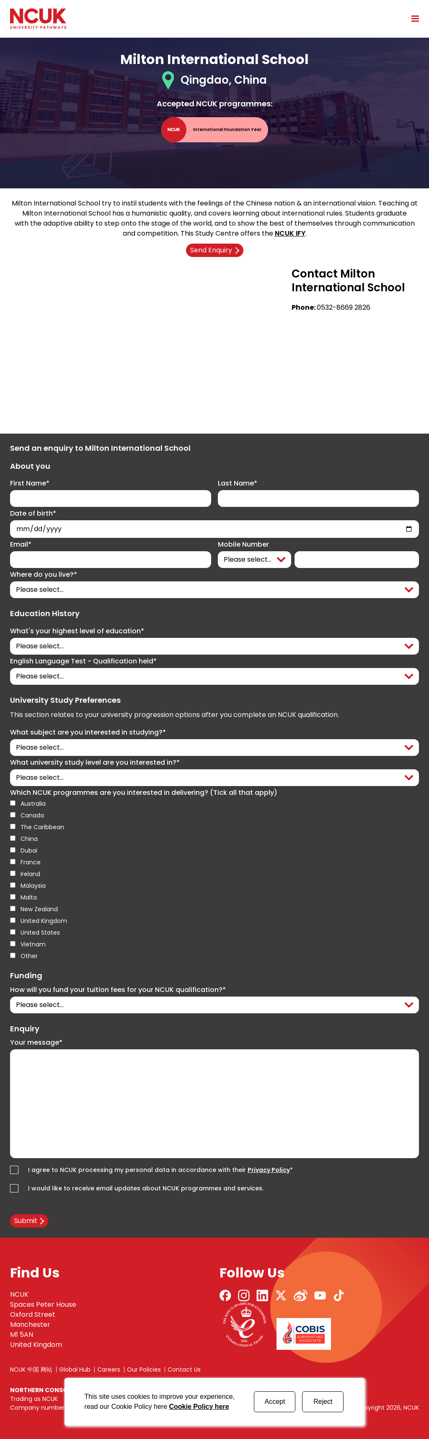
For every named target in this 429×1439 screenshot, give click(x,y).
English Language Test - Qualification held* (83, 661)
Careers (108, 1369)
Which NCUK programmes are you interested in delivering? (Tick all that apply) (143, 793)
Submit (25, 1221)
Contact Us (184, 1369)
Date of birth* (33, 513)
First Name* (29, 483)
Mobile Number (243, 544)
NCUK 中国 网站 (31, 1369)
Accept (274, 1401)
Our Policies (144, 1369)
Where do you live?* (43, 574)
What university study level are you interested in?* (95, 762)
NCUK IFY (290, 233)
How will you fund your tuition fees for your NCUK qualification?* (118, 990)
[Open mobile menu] (412, 18)
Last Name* (237, 483)
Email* (20, 544)
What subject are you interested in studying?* (88, 732)
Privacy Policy (269, 1170)
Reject (322, 1401)
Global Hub (74, 1369)
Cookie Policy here (199, 1406)
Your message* (36, 1042)
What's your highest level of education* (77, 631)
